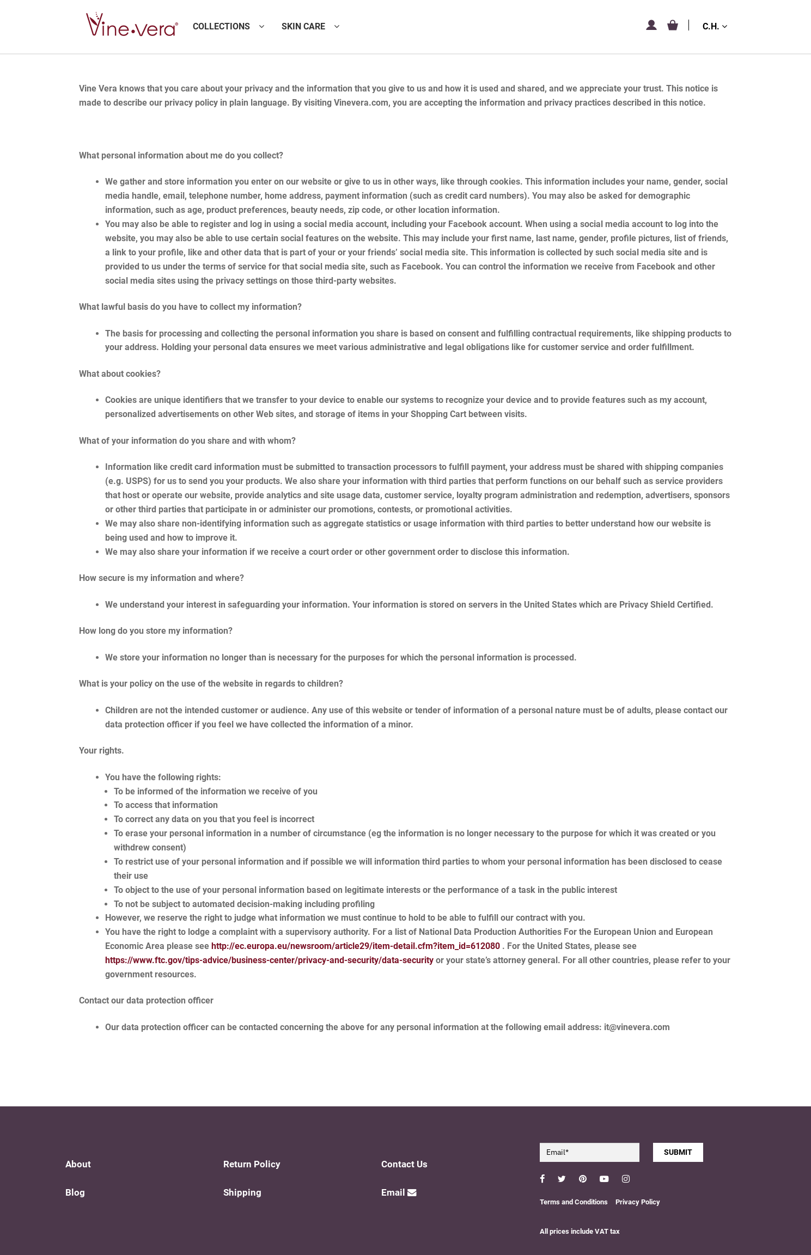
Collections (221, 26)
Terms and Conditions (574, 1202)
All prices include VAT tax (580, 1231)
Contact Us (404, 1164)
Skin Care (303, 26)
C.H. (715, 26)
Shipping (242, 1192)
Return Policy (252, 1164)
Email (399, 1192)
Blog (75, 1192)
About (78, 1164)
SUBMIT (678, 1152)
